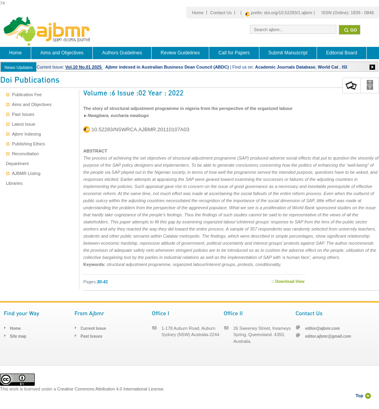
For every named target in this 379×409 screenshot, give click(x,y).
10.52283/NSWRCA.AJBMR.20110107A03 (141, 129)
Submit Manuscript (288, 53)
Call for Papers (234, 53)
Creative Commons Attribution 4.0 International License (110, 389)
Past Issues (20, 114)
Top (359, 395)
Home (197, 12)
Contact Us (221, 12)
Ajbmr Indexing (23, 134)
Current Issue (93, 328)
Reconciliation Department (22, 158)
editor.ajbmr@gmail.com (328, 336)
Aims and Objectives (61, 53)
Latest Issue (20, 124)
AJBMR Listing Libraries (23, 178)
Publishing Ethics (25, 143)
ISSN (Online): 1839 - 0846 (347, 12)
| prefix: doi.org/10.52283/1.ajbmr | (277, 13)
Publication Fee (24, 94)
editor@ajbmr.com (322, 328)
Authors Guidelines (122, 53)
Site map (18, 336)
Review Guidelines (180, 53)
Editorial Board (341, 53)
